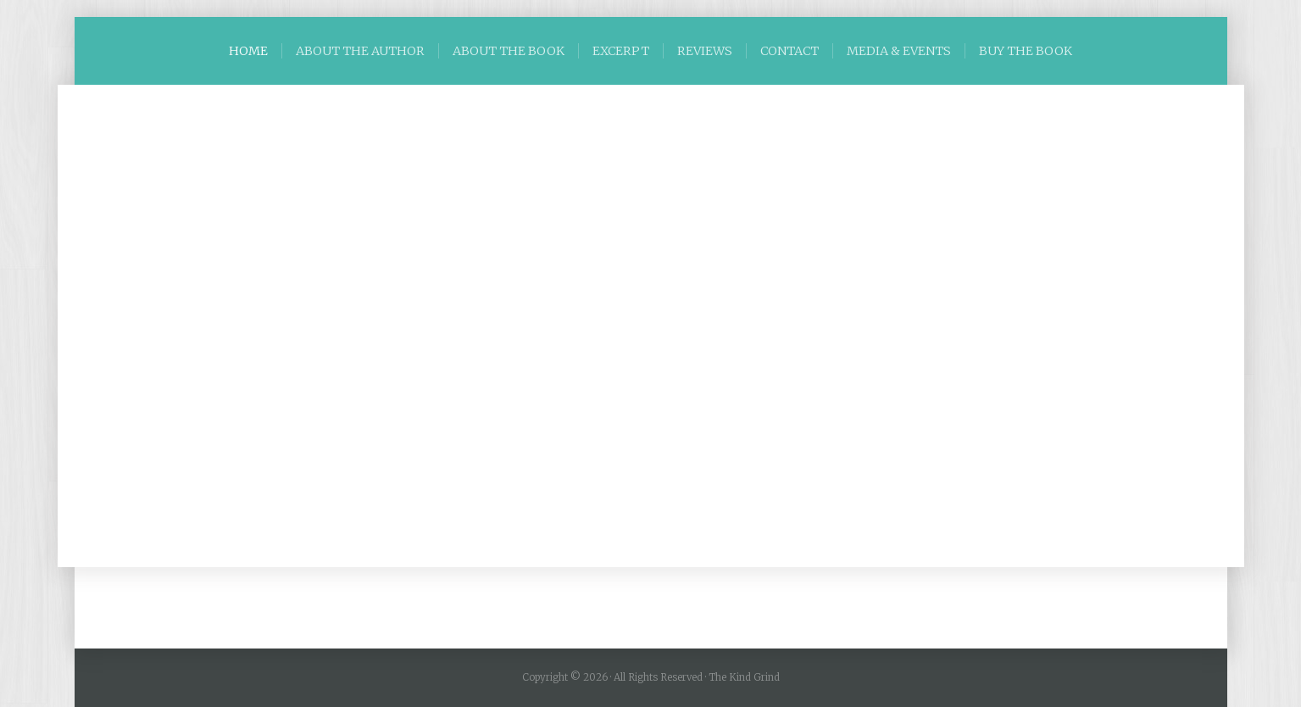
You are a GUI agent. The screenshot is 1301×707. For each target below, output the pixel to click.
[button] (100, 326)
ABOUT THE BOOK (508, 50)
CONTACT (789, 50)
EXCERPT (620, 50)
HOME (248, 50)
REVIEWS (704, 50)
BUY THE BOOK (1025, 50)
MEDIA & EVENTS (899, 50)
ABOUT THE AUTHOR (360, 50)
